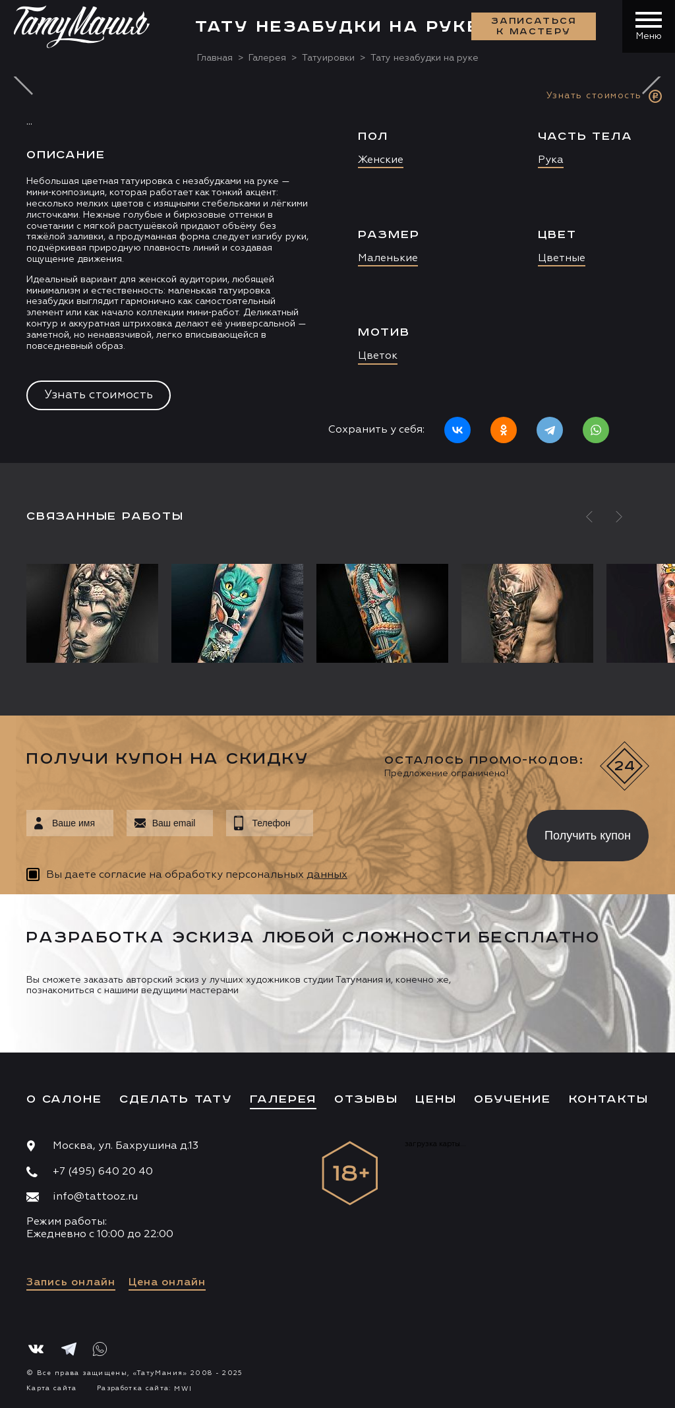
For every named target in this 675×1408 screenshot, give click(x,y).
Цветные (561, 258)
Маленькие (388, 258)
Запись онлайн (70, 1282)
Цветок (377, 356)
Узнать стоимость (98, 395)
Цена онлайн (167, 1282)
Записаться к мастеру (534, 26)
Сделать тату (175, 1099)
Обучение (512, 1099)
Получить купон (587, 835)
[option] (337, 270)
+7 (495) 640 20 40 (103, 1172)
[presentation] (410, 831)
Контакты (609, 1099)
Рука (551, 160)
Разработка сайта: (144, 1388)
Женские (380, 160)
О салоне (64, 1099)
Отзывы (366, 1099)
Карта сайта (51, 1388)
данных (327, 875)
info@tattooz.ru (95, 1197)
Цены (435, 1099)
